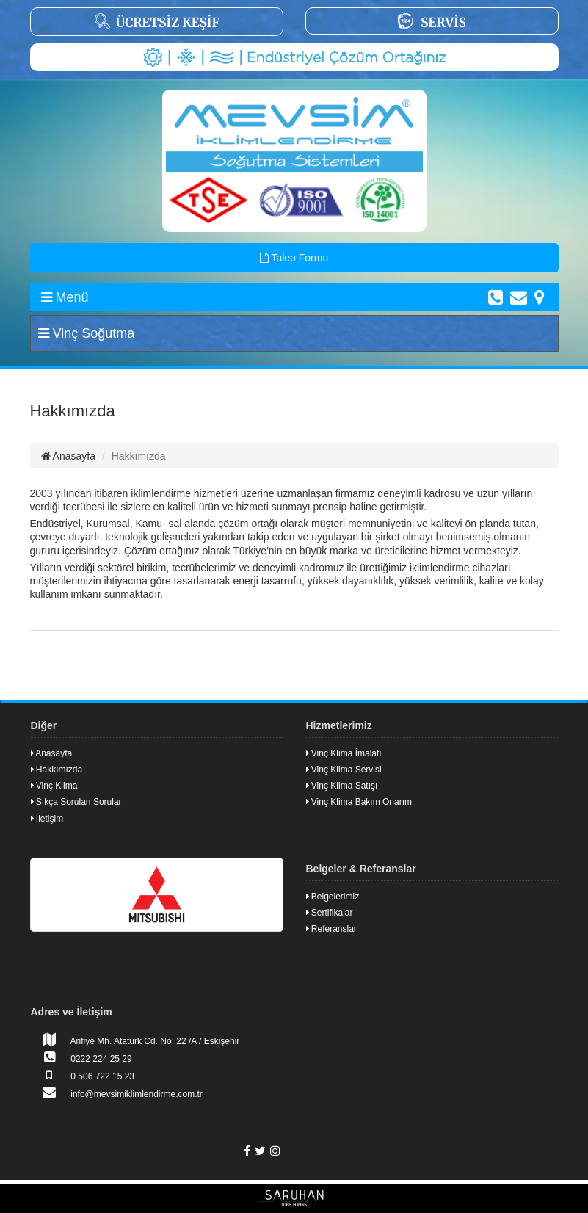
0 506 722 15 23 (83, 1075)
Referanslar (331, 929)
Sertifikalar (329, 913)
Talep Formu (294, 258)
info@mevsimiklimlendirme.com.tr (117, 1092)
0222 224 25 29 (81, 1057)
